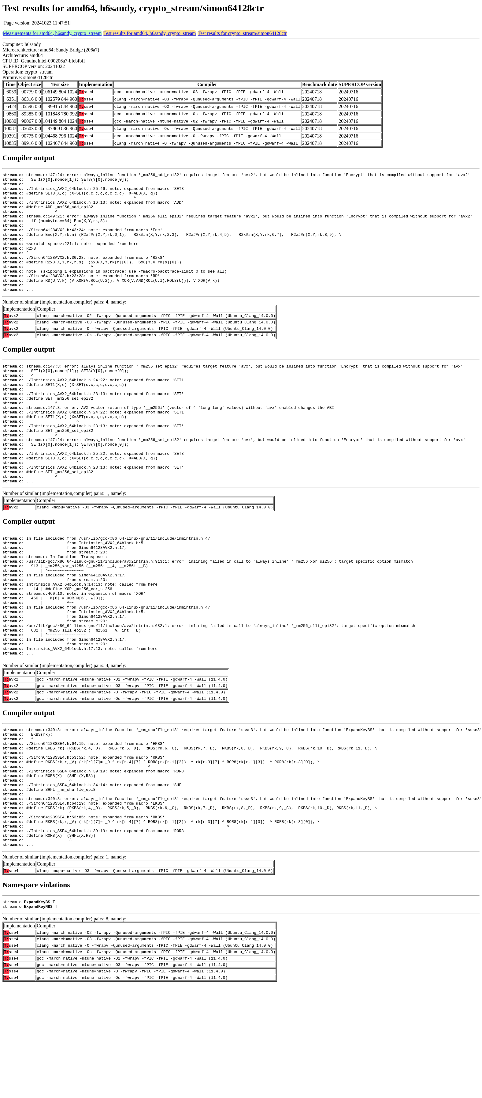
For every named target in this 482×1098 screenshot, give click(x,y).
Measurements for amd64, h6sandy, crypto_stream (52, 33)
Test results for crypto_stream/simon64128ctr (242, 33)
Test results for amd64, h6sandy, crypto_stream (149, 33)
